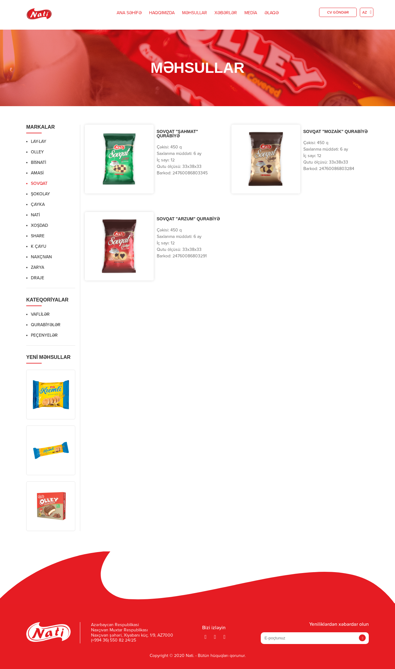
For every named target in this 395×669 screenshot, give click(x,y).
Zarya (37, 267)
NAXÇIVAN (41, 257)
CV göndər (338, 13)
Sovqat (39, 183)
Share (37, 236)
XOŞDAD (39, 225)
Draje (37, 278)
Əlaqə (271, 13)
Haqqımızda (162, 13)
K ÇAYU (38, 246)
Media (250, 13)
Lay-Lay (38, 141)
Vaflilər (40, 314)
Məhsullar (194, 13)
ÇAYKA (38, 204)
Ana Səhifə (129, 13)
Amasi (37, 173)
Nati (35, 215)
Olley (37, 152)
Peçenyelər (44, 335)
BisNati (38, 162)
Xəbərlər (225, 13)
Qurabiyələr (45, 325)
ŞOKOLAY (40, 194)
